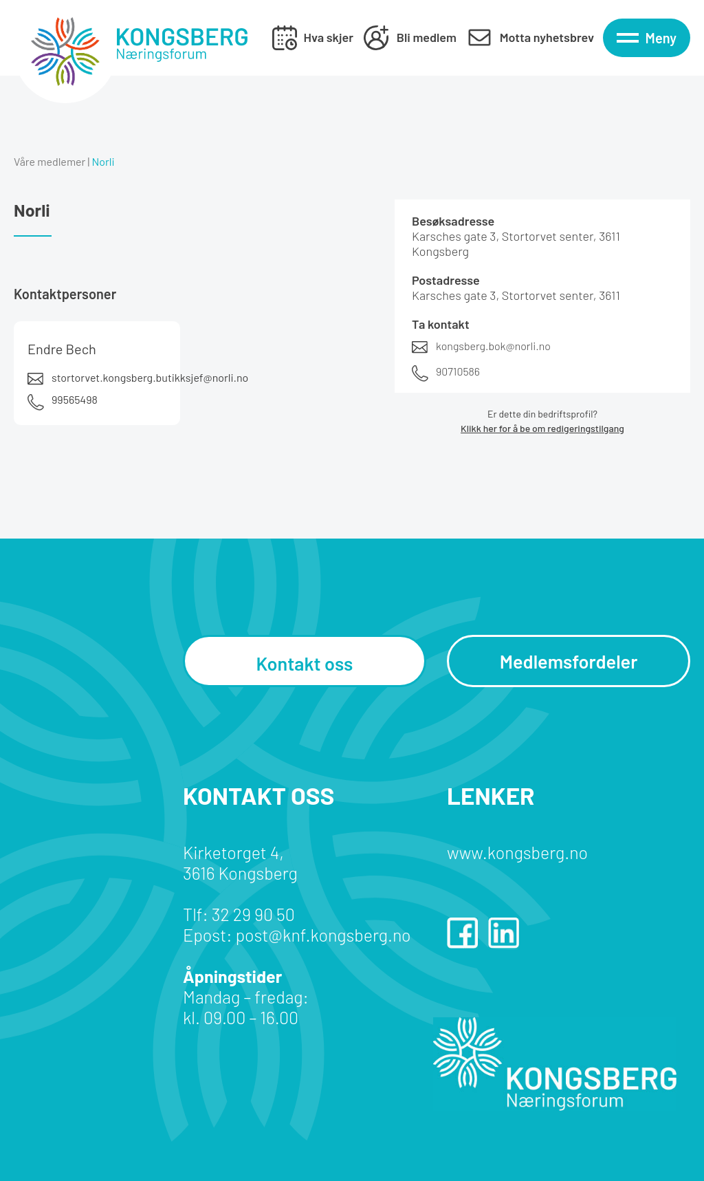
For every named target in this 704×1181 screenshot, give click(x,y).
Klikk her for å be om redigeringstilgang (542, 428)
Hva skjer (328, 37)
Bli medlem (426, 37)
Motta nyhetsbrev (547, 37)
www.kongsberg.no (517, 852)
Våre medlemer (49, 161)
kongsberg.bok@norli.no (493, 345)
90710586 (458, 371)
